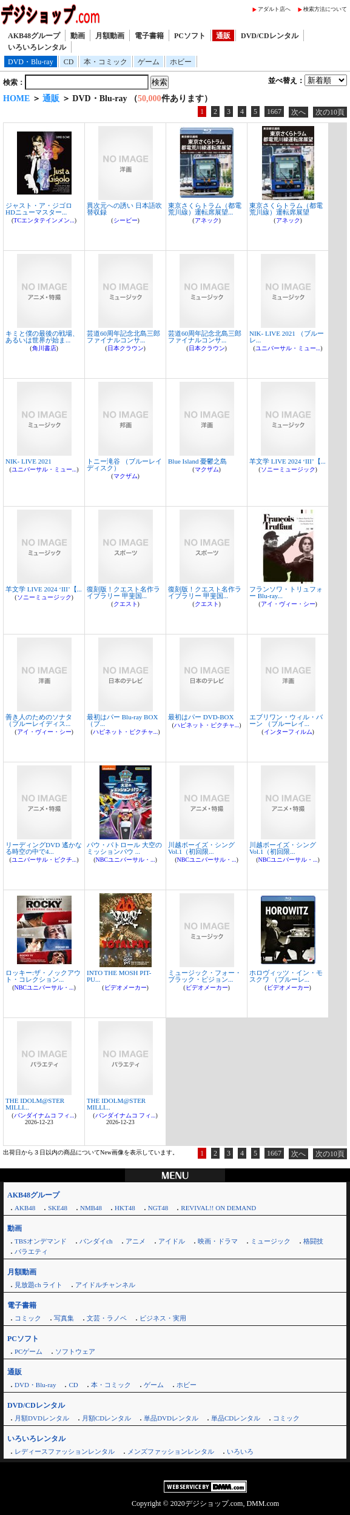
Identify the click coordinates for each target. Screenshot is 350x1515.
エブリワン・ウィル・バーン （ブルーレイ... (286, 720)
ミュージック (271, 1241)
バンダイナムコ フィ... (44, 1115)
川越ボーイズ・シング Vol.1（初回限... (201, 848)
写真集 (64, 1318)
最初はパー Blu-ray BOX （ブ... (122, 720)
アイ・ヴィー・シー (288, 604)
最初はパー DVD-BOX (201, 717)
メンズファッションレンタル (170, 1451)
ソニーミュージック (288, 469)
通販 (223, 36)
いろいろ (240, 1451)
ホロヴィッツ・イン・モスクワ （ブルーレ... (286, 976)
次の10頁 (330, 112)
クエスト (125, 604)
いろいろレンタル (37, 47)
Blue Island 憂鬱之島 (197, 461)
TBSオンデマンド (41, 1241)
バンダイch (95, 1241)
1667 (274, 111)
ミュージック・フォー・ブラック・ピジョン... (204, 976)
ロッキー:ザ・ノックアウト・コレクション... (43, 976)
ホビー (181, 62)
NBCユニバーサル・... (125, 859)
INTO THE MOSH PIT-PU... (119, 976)
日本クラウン (125, 348)
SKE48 (57, 1207)
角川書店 (44, 348)
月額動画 (109, 36)
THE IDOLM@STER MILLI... (34, 1104)
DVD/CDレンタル (269, 36)
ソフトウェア (75, 1351)
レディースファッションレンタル (65, 1451)
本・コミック (105, 62)
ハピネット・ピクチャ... (125, 731)
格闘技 (313, 1241)
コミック (28, 1318)
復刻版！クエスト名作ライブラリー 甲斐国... (123, 592)
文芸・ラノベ (107, 1318)
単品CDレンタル (235, 1418)
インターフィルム (288, 731)
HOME (16, 98)
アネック (207, 220)
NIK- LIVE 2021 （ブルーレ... (286, 337)
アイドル (171, 1241)
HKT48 (125, 1207)
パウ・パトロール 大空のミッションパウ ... (124, 848)
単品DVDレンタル (171, 1418)
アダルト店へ (274, 9)
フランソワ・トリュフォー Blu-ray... (286, 592)
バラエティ (31, 1251)
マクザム (125, 476)
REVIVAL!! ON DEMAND (218, 1207)
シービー (125, 220)
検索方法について (325, 9)
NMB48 (91, 1207)
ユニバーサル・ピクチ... (44, 859)
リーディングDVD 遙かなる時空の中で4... (43, 848)
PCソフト (190, 36)
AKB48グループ (34, 36)
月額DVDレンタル (42, 1418)
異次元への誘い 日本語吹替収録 (124, 209)
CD (69, 62)
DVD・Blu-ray (30, 62)
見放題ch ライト (38, 1284)
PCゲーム (28, 1351)
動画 (77, 36)
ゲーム (149, 62)
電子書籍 (149, 36)
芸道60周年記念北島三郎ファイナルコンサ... (123, 337)
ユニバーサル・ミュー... (288, 348)
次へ (298, 112)
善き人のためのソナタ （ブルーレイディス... (38, 720)
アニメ (136, 1241)
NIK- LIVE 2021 (28, 461)
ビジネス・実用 (163, 1318)
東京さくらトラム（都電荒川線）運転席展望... (204, 209)
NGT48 (158, 1207)
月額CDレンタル (106, 1418)
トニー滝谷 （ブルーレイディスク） (124, 464)
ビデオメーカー (125, 987)
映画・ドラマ (218, 1241)
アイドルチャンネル (105, 1284)
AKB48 (25, 1207)
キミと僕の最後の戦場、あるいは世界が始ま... (42, 337)
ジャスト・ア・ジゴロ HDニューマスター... (38, 209)
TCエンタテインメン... (43, 220)
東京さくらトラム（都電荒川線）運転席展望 (286, 209)
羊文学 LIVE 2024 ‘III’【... (287, 461)
